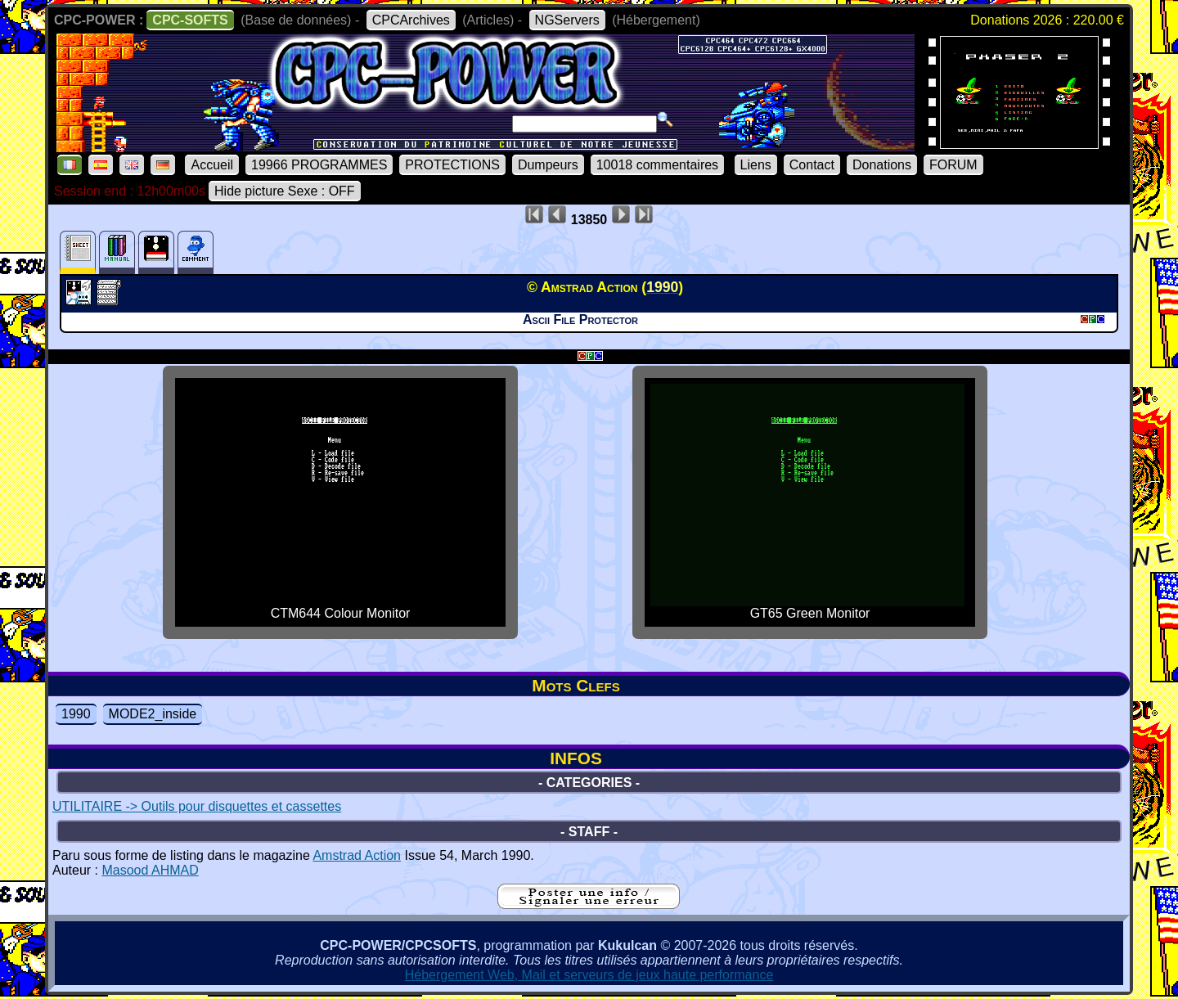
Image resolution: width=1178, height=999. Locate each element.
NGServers (567, 20)
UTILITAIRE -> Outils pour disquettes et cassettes (196, 806)
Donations (881, 165)
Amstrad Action (356, 855)
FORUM (953, 165)
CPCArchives (411, 20)
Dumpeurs (548, 165)
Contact (811, 165)
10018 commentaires (657, 165)
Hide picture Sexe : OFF (284, 191)
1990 (76, 714)
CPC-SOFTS (189, 20)
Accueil (212, 165)
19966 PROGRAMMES (319, 165)
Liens (755, 165)
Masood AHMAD (149, 870)
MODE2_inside (153, 714)
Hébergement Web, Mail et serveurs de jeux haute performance (589, 975)
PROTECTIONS (452, 165)
